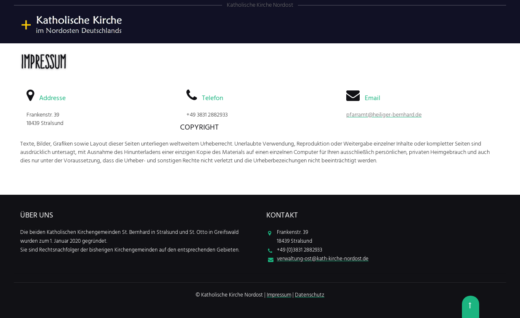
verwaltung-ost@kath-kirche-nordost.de (323, 258)
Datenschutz (309, 295)
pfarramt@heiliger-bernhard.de (384, 115)
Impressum (279, 295)
